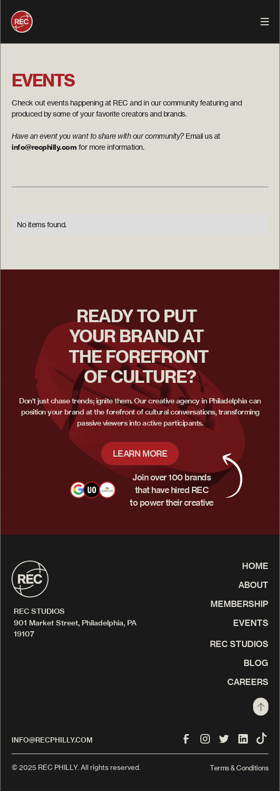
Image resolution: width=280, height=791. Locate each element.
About (253, 585)
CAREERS (247, 682)
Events (250, 623)
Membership (239, 604)
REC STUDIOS (239, 644)
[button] (264, 21)
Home (255, 566)
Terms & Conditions (239, 768)
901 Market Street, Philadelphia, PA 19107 (75, 628)
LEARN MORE (140, 453)
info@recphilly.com (52, 740)
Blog (256, 663)
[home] (22, 22)
